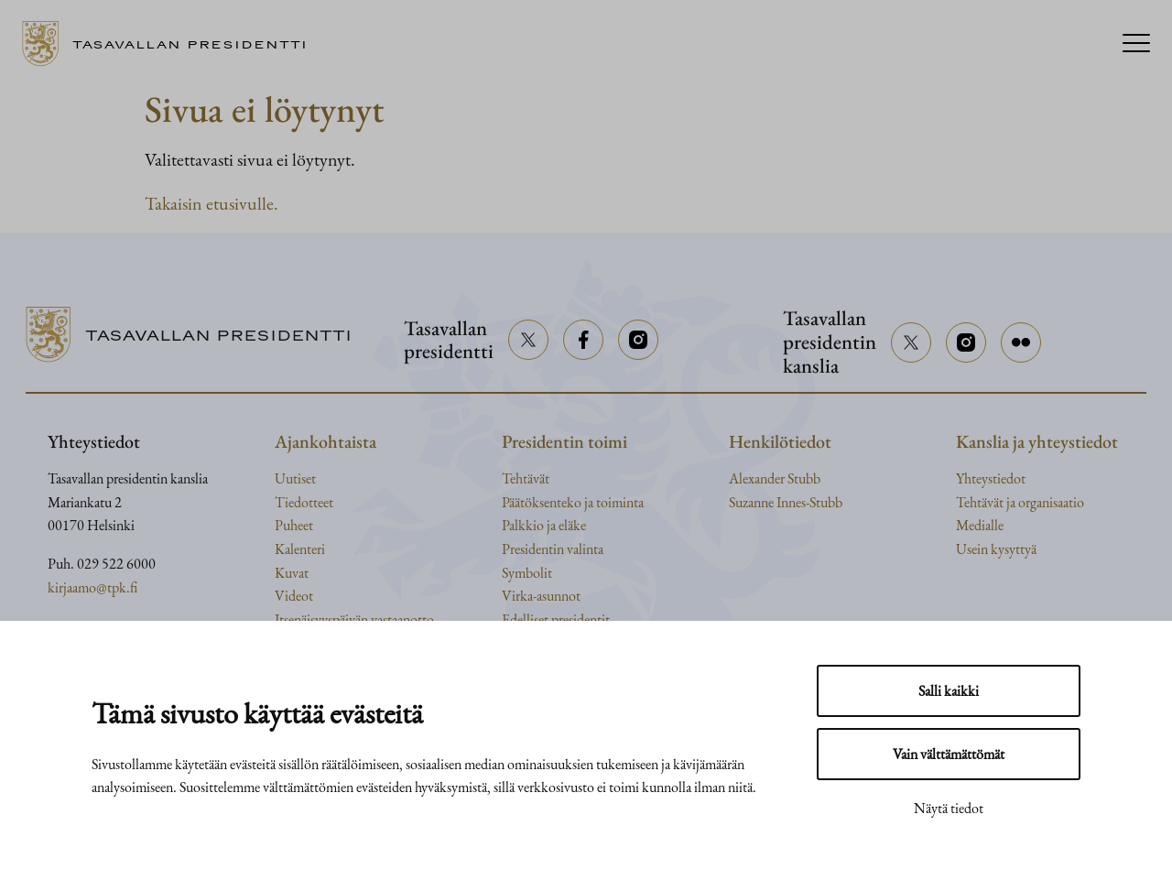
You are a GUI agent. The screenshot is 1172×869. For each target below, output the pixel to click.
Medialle (980, 525)
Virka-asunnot (541, 595)
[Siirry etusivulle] (171, 44)
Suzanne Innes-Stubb (785, 502)
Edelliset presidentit (556, 619)
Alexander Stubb (774, 478)
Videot (294, 595)
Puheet (294, 525)
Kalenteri (300, 549)
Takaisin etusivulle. (211, 203)
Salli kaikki (948, 691)
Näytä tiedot (948, 808)
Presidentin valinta (552, 549)
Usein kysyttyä (996, 549)
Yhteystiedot (991, 478)
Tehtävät (525, 478)
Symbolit (527, 572)
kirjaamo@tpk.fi (92, 587)
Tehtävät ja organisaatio (1020, 502)
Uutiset (295, 478)
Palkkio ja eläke (544, 525)
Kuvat (292, 572)
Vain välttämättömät (948, 754)
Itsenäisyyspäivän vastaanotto (354, 619)
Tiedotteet (304, 502)
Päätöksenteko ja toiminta (573, 502)
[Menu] (1136, 44)
